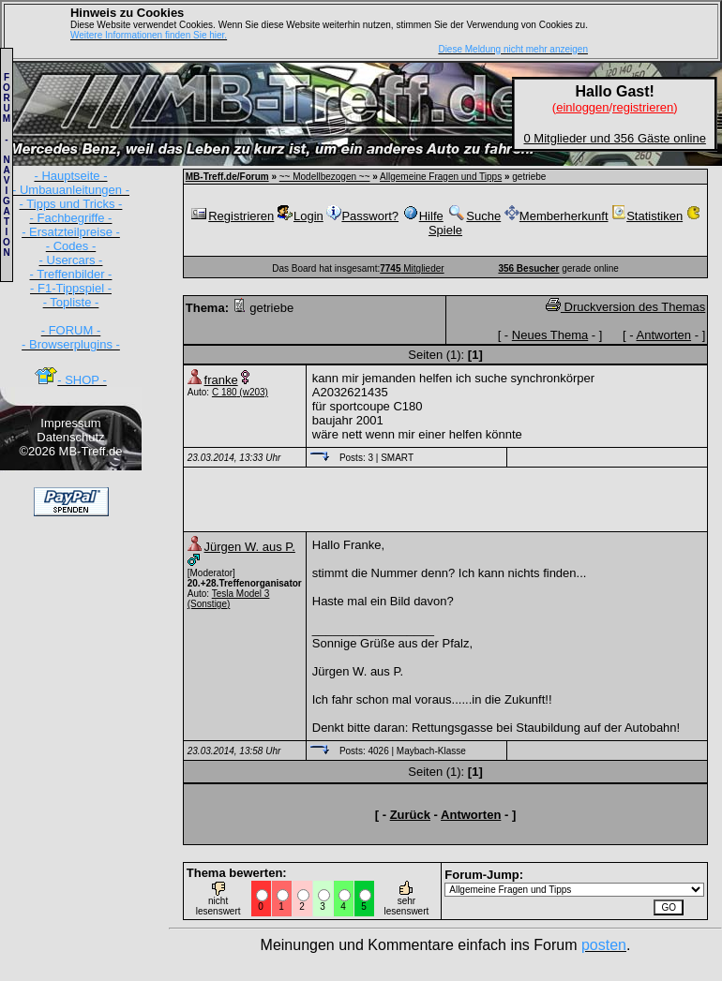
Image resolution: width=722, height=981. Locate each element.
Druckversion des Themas (625, 307)
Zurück (410, 815)
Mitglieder (412, 268)
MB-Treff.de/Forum (227, 176)
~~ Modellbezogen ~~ (324, 176)
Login (300, 216)
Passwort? (362, 216)
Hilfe (423, 216)
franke (221, 380)
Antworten (664, 335)
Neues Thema (550, 335)
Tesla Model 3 (241, 593)
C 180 (224, 392)
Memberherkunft (556, 216)
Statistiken (647, 216)
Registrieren (231, 216)
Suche (473, 216)
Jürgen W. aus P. (249, 547)
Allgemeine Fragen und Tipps (441, 176)
